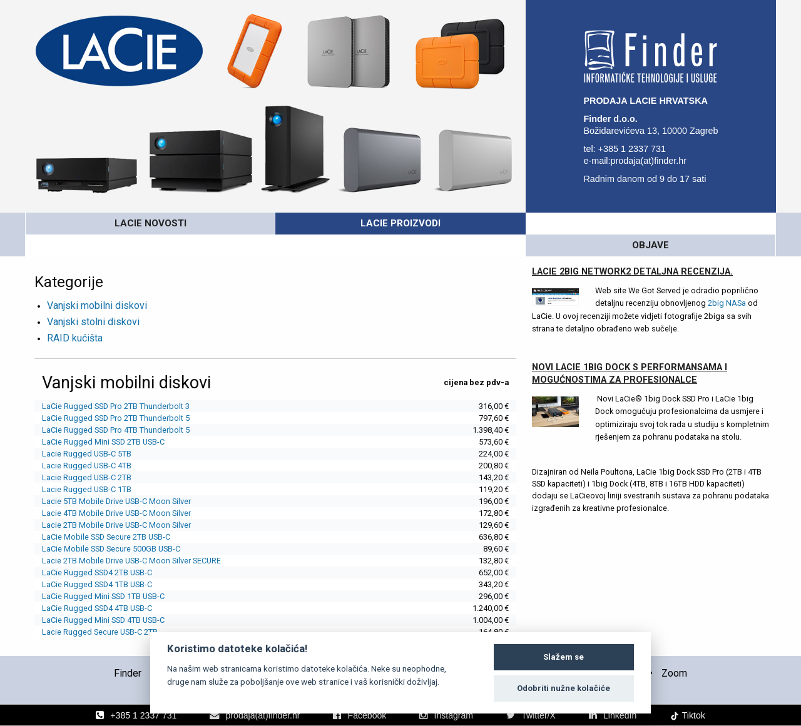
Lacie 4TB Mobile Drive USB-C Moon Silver (116, 491)
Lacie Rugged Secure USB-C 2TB (100, 610)
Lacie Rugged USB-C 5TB (86, 431)
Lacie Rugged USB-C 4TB (86, 443)
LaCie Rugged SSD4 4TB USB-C (97, 586)
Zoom (674, 649)
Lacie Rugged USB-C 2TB (86, 455)
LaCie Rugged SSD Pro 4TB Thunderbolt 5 (116, 408)
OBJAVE (650, 223)
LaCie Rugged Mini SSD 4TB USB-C (103, 598)
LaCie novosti (150, 223)
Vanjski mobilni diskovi (97, 284)
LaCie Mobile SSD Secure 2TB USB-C (106, 515)
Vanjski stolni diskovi (93, 300)
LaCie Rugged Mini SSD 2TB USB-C (103, 420)
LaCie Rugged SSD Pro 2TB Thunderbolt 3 (116, 384)
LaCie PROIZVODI (400, 223)
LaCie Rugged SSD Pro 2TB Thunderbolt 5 (116, 396)
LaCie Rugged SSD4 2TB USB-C (97, 550)
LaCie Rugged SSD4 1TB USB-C (97, 562)
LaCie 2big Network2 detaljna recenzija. (632, 250)
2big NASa (727, 281)
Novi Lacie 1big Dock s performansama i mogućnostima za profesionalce (629, 351)
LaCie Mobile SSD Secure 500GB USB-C (111, 527)
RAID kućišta (75, 316)
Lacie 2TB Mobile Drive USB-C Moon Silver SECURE (131, 538)
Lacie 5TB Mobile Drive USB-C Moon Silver (116, 479)
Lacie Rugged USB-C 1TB (86, 467)
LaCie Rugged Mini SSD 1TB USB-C (103, 574)
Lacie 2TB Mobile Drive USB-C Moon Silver (116, 503)
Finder (127, 649)
